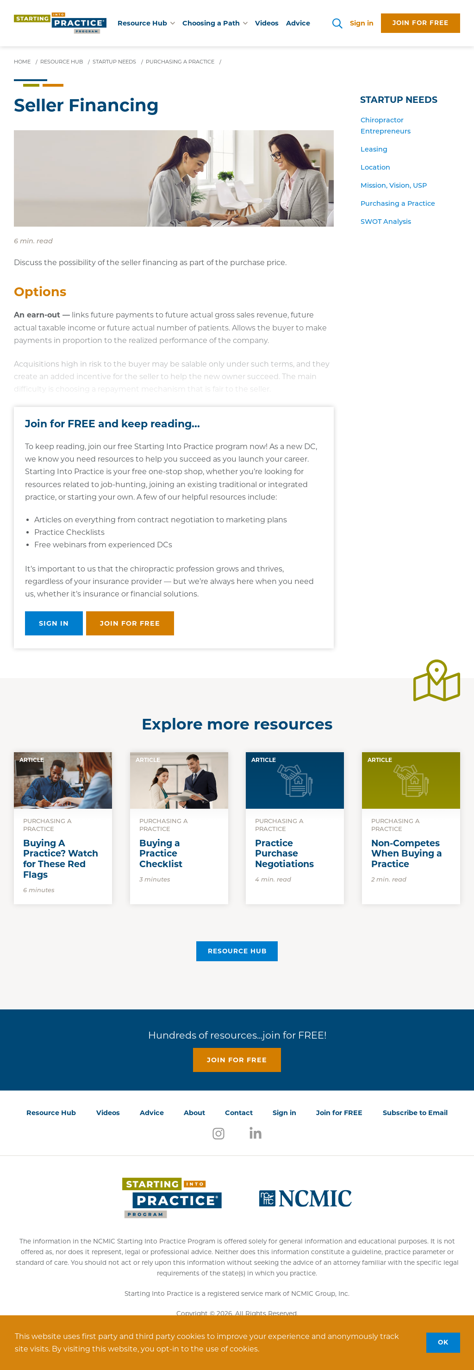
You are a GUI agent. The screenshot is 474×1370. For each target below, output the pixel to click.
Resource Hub (237, 951)
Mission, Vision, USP (394, 186)
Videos (267, 23)
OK (443, 1342)
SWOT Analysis (386, 222)
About (194, 1113)
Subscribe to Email (415, 1113)
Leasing (374, 149)
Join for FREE (339, 1113)
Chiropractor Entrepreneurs (386, 126)
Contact (239, 1113)
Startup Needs (398, 100)
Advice (298, 23)
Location (375, 168)
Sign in (362, 23)
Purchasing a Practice (398, 204)
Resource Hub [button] (146, 23)
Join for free (421, 22)
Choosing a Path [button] (215, 23)
